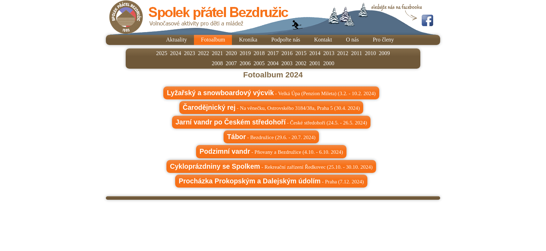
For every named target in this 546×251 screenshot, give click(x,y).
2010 (370, 53)
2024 (175, 53)
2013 (328, 53)
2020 (231, 53)
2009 (384, 53)
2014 (314, 53)
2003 (286, 63)
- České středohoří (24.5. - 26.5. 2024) (271, 122)
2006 (245, 63)
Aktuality (176, 40)
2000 (328, 63)
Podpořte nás (285, 40)
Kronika (248, 40)
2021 (217, 53)
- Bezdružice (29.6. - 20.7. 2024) (271, 136)
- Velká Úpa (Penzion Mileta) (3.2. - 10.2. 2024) (271, 93)
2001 (314, 63)
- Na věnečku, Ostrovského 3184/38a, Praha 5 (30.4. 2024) (271, 107)
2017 (273, 53)
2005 (259, 63)
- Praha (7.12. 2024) (271, 181)
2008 (217, 63)
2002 (300, 63)
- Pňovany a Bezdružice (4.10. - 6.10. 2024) (271, 151)
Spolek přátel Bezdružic (198, 17)
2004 (273, 63)
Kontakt (323, 40)
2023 (189, 53)
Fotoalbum (213, 40)
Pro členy (383, 40)
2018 (259, 53)
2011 (356, 53)
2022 (203, 53)
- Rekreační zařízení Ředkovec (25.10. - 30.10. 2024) (271, 166)
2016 (286, 53)
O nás (352, 40)
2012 (342, 53)
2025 (161, 53)
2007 (231, 63)
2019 (245, 53)
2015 (300, 53)
